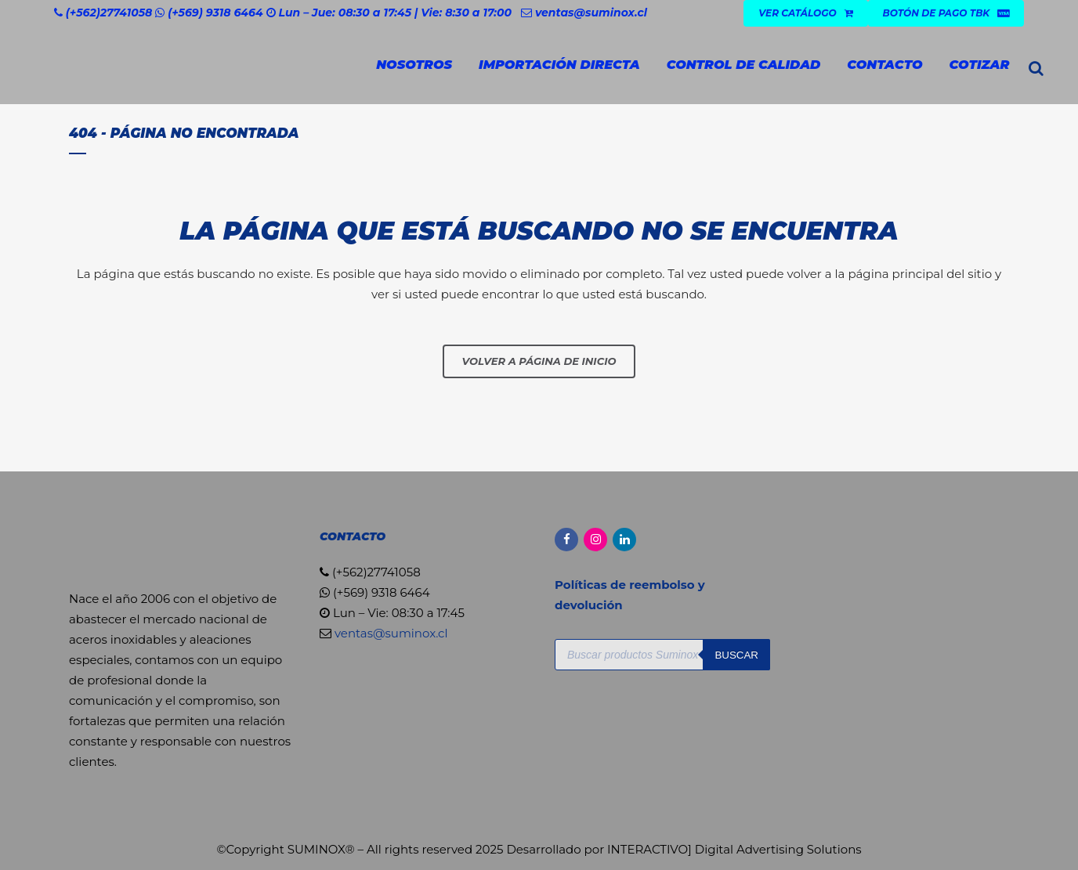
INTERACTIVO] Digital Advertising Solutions (734, 849)
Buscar (736, 655)
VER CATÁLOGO (805, 13)
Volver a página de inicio (539, 361)
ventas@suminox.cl (591, 12)
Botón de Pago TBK (946, 13)
